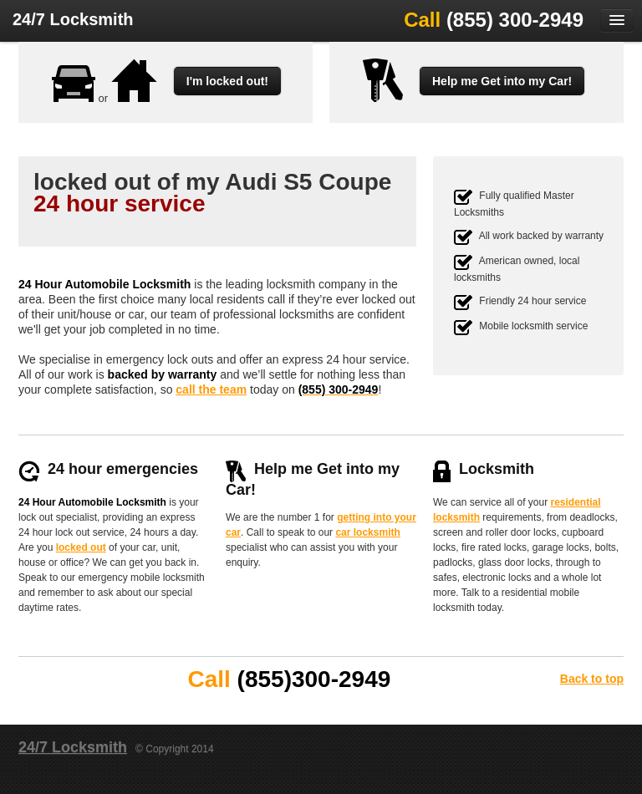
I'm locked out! (227, 81)
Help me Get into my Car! (502, 81)
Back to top (592, 678)
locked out (81, 547)
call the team (211, 389)
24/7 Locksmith (73, 19)
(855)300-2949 (314, 679)
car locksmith (367, 532)
